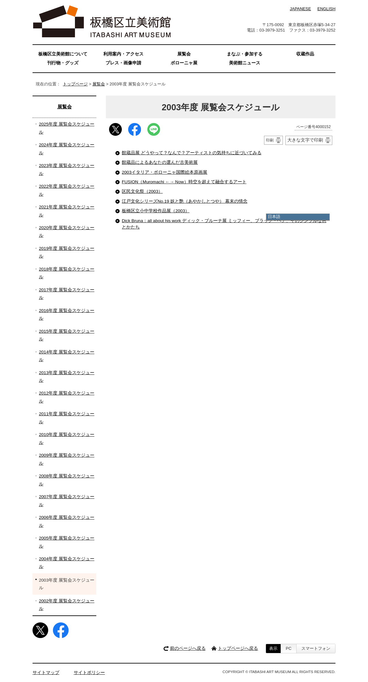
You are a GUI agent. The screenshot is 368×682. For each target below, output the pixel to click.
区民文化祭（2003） (142, 191)
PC (288, 648)
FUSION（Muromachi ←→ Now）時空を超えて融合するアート (184, 181)
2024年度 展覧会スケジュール (66, 148)
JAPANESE (300, 8)
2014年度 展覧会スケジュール (66, 356)
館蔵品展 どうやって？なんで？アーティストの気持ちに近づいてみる (191, 152)
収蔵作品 (305, 54)
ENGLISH (326, 8)
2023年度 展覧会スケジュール (66, 169)
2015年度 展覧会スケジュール (66, 335)
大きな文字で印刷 (305, 139)
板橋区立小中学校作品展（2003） (155, 210)
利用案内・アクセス (123, 54)
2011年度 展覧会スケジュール (66, 417)
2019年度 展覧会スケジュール (66, 252)
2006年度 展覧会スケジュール (66, 521)
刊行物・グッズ (62, 63)
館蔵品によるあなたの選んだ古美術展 (160, 162)
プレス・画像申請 (123, 63)
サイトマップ (46, 672)
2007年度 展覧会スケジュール (66, 500)
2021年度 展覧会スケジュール (66, 211)
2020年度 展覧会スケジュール (66, 231)
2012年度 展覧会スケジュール (66, 397)
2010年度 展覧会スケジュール (66, 438)
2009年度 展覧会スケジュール (66, 459)
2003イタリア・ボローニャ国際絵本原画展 (164, 172)
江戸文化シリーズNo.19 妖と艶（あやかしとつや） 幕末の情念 (184, 201)
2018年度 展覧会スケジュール (66, 273)
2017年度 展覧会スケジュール (66, 293)
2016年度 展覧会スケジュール (66, 314)
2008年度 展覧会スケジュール (66, 480)
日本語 (274, 216)
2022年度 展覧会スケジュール (66, 190)
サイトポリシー (89, 672)
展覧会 (98, 84)
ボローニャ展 (184, 63)
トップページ (75, 84)
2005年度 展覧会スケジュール (66, 542)
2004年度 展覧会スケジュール (66, 562)
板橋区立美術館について (62, 54)
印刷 (270, 140)
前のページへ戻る (188, 648)
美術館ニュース (244, 63)
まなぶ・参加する (244, 54)
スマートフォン (315, 648)
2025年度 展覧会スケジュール (66, 128)
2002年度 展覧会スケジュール (66, 605)
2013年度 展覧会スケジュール (66, 376)
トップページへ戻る (238, 648)
